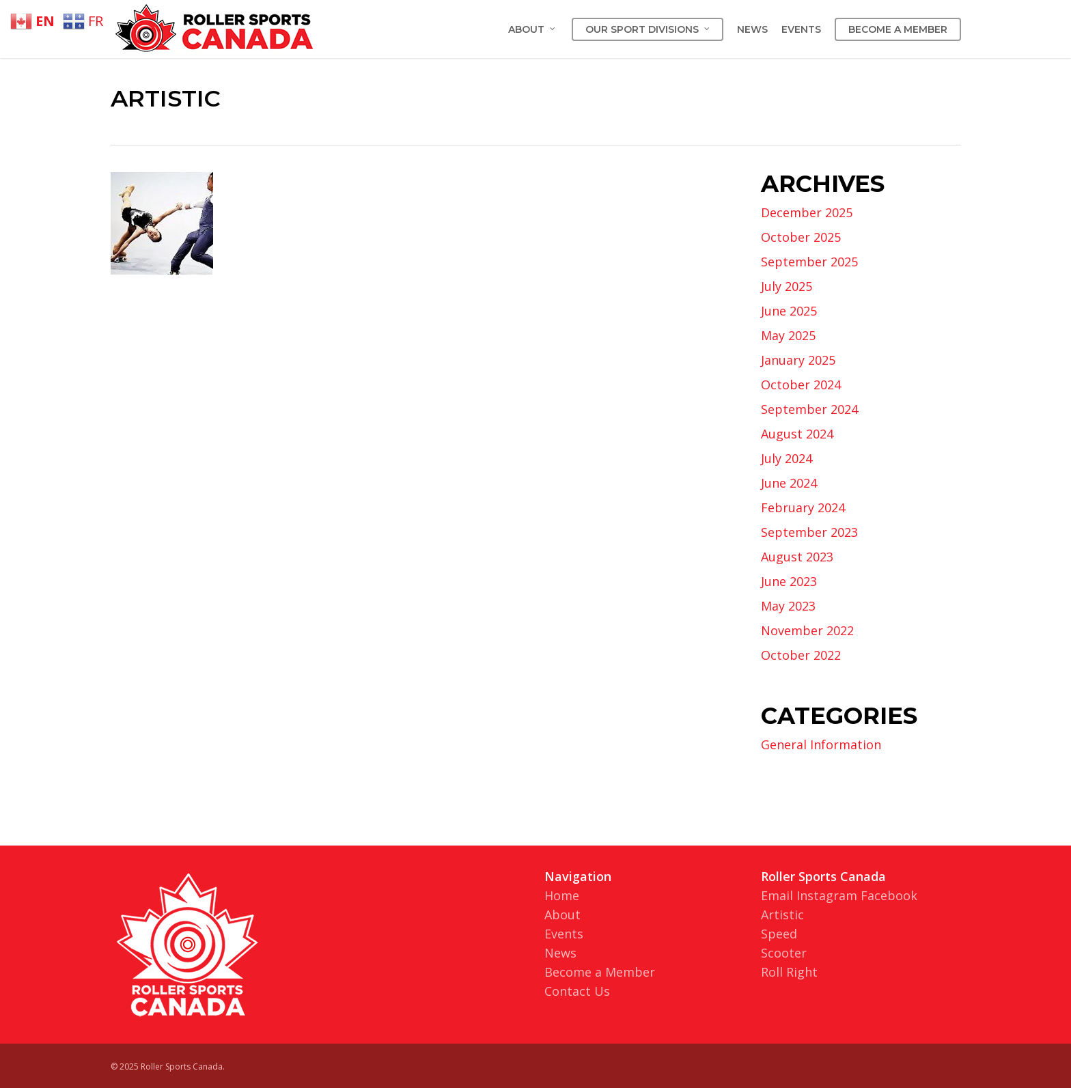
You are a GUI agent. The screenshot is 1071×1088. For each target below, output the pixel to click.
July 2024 (786, 458)
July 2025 (786, 286)
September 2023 (809, 532)
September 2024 (809, 409)
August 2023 (797, 556)
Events (563, 933)
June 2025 (789, 311)
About (562, 914)
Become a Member (599, 972)
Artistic (782, 914)
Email (777, 895)
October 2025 (801, 237)
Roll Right (789, 972)
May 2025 (788, 335)
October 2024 (801, 384)
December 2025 (806, 212)
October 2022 (801, 655)
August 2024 (797, 434)
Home (561, 895)
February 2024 (803, 507)
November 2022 (807, 630)
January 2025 (798, 360)
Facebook (889, 895)
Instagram (826, 895)
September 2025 (809, 261)
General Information (821, 744)
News (560, 953)
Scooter (784, 953)
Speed (779, 933)
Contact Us (577, 991)
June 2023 (789, 581)
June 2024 (789, 483)
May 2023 (788, 606)
